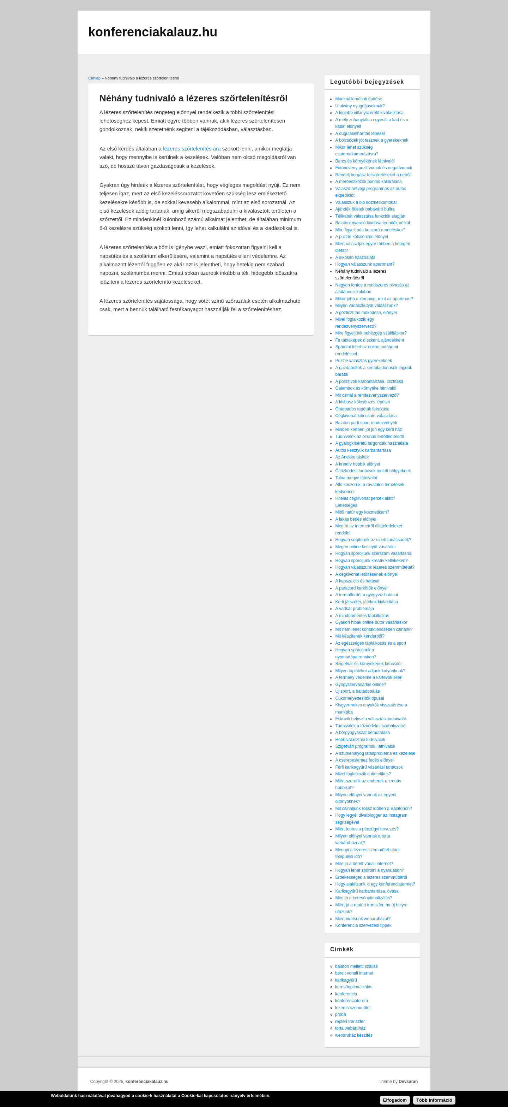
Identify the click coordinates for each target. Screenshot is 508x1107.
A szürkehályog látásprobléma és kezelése (375, 753)
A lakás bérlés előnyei (355, 519)
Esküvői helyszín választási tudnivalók (371, 718)
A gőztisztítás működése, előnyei (366, 312)
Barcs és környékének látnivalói (364, 161)
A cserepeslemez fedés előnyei (364, 760)
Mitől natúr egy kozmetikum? (362, 512)
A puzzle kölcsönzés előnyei (361, 236)
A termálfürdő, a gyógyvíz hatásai (366, 594)
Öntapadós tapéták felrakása (362, 409)
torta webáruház (350, 1028)
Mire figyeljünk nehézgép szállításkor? (371, 333)
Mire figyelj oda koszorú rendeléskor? (370, 229)
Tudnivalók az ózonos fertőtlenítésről (369, 436)
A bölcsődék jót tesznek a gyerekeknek (371, 140)
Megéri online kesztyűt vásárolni (365, 546)
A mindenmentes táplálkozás (362, 615)
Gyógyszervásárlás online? (360, 684)
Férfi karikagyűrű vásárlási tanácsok (369, 767)
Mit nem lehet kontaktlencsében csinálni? (373, 629)
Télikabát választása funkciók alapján (370, 216)
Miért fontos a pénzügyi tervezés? (366, 829)
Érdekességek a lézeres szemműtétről (371, 877)
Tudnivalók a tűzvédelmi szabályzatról (370, 725)
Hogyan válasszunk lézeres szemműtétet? (375, 567)
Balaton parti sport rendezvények (366, 422)
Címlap (94, 78)
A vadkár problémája (354, 608)
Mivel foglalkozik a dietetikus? (363, 773)
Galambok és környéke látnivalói (365, 388)
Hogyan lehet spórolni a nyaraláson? (369, 870)
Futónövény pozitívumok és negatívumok (373, 167)
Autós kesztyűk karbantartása (363, 450)
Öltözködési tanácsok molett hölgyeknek (373, 470)
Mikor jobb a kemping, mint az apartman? (374, 298)
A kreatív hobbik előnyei (357, 464)
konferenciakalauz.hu (147, 1081)
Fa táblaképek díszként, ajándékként (369, 340)
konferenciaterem (351, 1000)
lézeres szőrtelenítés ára (191, 149)
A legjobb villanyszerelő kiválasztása (369, 112)
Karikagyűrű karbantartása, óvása (366, 891)
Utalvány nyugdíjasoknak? (360, 105)
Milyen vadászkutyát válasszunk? (366, 305)
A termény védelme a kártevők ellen (368, 677)
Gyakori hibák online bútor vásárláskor (371, 622)
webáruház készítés (354, 1035)
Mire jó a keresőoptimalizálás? (363, 897)
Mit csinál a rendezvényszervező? (367, 395)
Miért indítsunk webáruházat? (363, 918)
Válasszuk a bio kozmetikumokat (366, 202)
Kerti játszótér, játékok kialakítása (366, 601)
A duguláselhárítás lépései (360, 133)
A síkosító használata (355, 257)
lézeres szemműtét (353, 1007)
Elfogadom (395, 1101)
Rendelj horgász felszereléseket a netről (372, 174)
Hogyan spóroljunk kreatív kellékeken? (371, 560)
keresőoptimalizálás (353, 986)
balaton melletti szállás (356, 966)
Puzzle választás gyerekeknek (363, 360)
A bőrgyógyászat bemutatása (362, 732)
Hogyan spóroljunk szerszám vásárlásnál (373, 553)
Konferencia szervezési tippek (363, 925)
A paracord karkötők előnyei (361, 588)
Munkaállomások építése (358, 98)
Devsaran (408, 1081)
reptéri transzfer (350, 1021)
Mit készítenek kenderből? (359, 636)
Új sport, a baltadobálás (357, 691)
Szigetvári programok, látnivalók (365, 746)
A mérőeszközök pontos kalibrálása (368, 181)
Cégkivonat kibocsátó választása (366, 415)
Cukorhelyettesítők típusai (359, 698)
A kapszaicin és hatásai (357, 581)
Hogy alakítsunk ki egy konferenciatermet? (375, 884)
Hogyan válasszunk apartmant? (364, 264)
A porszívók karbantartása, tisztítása (369, 381)
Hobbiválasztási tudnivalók (360, 739)
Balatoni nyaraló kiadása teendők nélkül (372, 222)
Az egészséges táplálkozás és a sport (370, 643)
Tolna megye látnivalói (356, 477)
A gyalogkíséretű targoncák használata (371, 443)
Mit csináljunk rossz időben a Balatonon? (373, 808)
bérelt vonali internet (354, 973)
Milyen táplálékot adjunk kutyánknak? (370, 670)
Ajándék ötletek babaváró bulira (364, 209)
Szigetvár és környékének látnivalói (368, 663)
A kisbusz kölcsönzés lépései (362, 401)
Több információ (434, 1101)
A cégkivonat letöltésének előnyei (366, 574)
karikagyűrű (346, 980)
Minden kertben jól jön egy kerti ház (368, 429)
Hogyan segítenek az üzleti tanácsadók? (373, 539)
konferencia (346, 993)
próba (340, 1014)
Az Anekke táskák (352, 457)
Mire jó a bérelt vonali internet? (364, 863)
